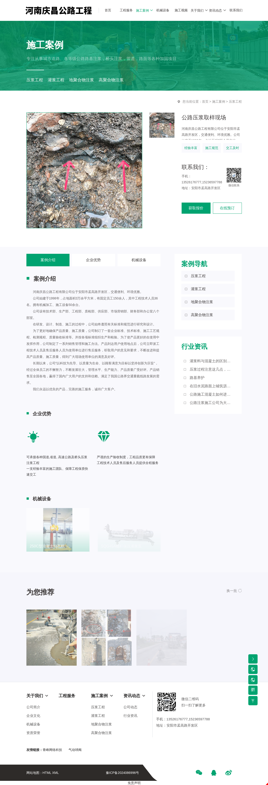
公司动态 (130, 707)
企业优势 (93, 260)
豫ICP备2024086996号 (122, 773)
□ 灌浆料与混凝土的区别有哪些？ (209, 361)
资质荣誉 (33, 733)
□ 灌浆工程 (195, 289)
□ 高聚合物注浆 (199, 315)
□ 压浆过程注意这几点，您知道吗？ (209, 369)
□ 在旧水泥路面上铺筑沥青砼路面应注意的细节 (209, 386)
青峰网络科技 (52, 750)
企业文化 (33, 716)
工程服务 (67, 695)
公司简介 (33, 707)
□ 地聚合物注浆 (199, 302)
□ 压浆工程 (195, 276)
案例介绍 (48, 260)
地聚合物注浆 (101, 724)
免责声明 (134, 783)
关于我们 (37, 695)
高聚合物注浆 (101, 733)
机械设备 (139, 260)
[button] (234, 590)
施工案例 (218, 101)
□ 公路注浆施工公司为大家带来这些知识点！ (209, 403)
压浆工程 (235, 101)
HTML (47, 773)
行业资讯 (130, 716)
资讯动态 (134, 695)
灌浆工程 (98, 716)
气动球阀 (75, 750)
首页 (205, 101)
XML (55, 773)
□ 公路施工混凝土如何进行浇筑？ (209, 394)
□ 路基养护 (194, 378)
